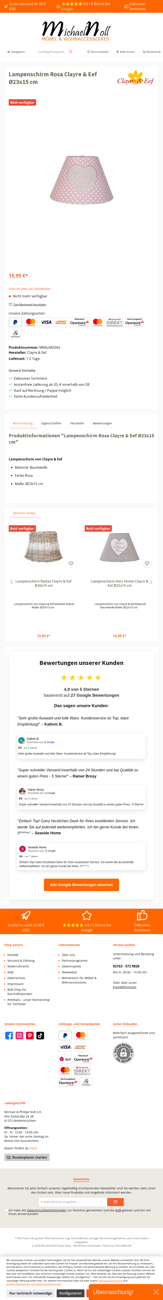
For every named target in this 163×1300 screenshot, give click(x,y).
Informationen (69, 945)
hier (32, 1148)
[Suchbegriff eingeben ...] (51, 52)
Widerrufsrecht (18, 966)
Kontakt (12, 955)
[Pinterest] (30, 1035)
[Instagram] (19, 1035)
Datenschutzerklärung (110, 1280)
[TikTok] (40, 1035)
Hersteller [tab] (77, 423)
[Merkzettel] (97, 51)
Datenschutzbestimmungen (46, 1210)
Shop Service (13, 945)
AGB (10, 972)
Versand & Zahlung (21, 961)
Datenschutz (16, 978)
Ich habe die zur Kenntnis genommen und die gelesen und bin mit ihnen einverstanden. (79, 1212)
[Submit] (115, 1202)
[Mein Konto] (125, 51)
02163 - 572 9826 (126, 966)
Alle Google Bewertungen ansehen (81, 885)
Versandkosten (80, 1238)
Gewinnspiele (71, 966)
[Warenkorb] (150, 51)
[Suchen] (71, 52)
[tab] (23, 423)
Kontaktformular (124, 987)
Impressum (15, 984)
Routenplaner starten (27, 1157)
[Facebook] (9, 1035)
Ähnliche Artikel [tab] (24, 513)
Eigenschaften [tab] (51, 423)
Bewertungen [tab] (102, 423)
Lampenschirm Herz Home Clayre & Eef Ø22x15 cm (119, 583)
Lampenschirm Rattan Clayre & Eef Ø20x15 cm (43, 583)
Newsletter (69, 972)
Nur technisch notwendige (30, 1293)
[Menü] (16, 51)
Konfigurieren (70, 1293)
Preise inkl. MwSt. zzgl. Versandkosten (30, 288)
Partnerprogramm (74, 961)
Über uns (68, 955)
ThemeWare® (123, 1245)
